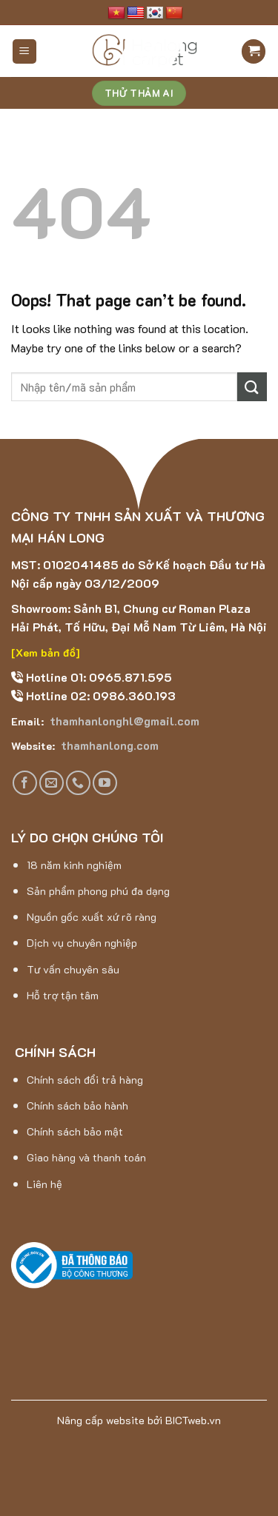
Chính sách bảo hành (77, 1106)
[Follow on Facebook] (25, 783)
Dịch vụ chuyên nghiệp (82, 943)
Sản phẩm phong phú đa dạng (98, 891)
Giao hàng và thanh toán (86, 1157)
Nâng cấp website (101, 1420)
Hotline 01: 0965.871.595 (97, 677)
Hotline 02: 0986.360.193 (99, 695)
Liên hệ (44, 1184)
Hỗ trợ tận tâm (63, 995)
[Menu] (25, 51)
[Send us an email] (51, 783)
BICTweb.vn (193, 1420)
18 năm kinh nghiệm (74, 865)
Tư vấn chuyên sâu (73, 969)
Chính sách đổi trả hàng (85, 1080)
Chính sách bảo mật (75, 1131)
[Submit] (252, 386)
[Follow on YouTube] (105, 783)
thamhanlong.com (108, 745)
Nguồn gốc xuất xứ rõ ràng (91, 917)
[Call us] (78, 783)
